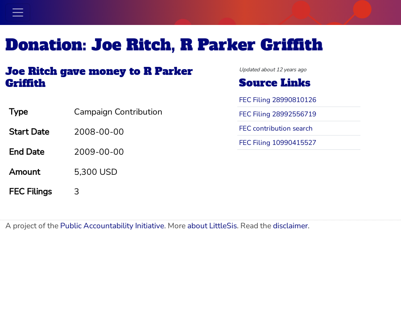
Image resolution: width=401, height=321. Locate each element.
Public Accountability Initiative (112, 226)
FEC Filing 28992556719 (277, 114)
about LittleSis (212, 226)
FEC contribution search (276, 128)
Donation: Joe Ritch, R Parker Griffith (164, 45)
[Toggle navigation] (17, 12)
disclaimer (290, 226)
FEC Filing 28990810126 (277, 99)
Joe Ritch (31, 71)
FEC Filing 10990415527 (277, 142)
